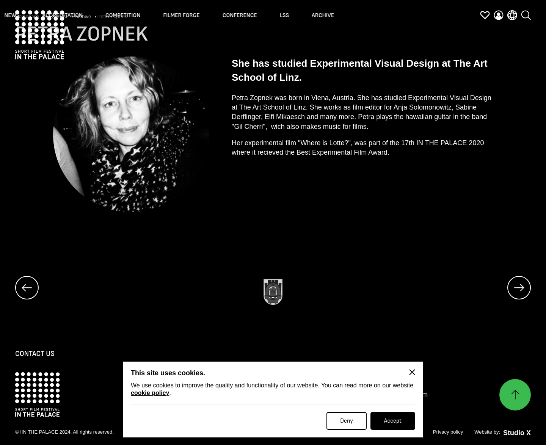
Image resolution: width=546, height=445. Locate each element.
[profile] (499, 16)
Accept (393, 421)
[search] (526, 12)
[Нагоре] (515, 395)
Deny (346, 421)
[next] (519, 288)
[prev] (27, 288)
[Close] (412, 372)
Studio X (517, 433)
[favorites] (485, 16)
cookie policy (150, 393)
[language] (512, 15)
